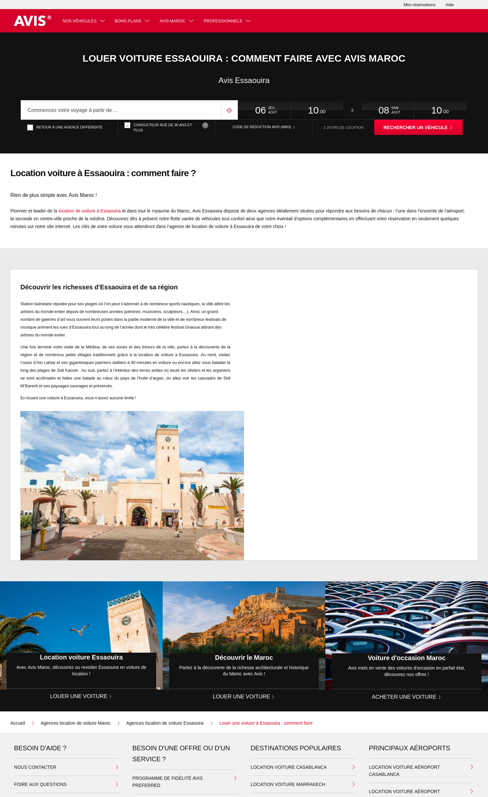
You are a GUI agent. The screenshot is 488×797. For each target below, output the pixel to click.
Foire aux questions (40, 784)
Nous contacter (35, 767)
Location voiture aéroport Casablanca (404, 770)
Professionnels (223, 21)
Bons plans (128, 21)
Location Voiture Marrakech (287, 784)
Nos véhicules (80, 21)
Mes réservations (419, 4)
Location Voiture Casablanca (288, 767)
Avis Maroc (173, 21)
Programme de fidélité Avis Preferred (167, 781)
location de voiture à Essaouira (89, 211)
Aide (450, 4)
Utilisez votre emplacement (229, 110)
